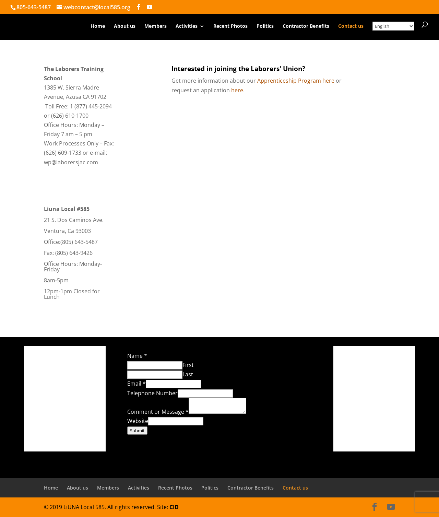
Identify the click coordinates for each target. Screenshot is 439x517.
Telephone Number (152, 393)
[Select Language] (393, 26)
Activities (187, 26)
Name (137, 356)
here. (238, 90)
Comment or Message (158, 411)
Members (155, 26)
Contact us (351, 26)
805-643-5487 (33, 7)
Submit (137, 430)
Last (187, 374)
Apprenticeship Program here (295, 80)
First (188, 365)
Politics (265, 26)
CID (174, 507)
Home (98, 26)
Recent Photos (230, 26)
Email (136, 383)
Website (137, 421)
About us (124, 26)
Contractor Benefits (306, 26)
